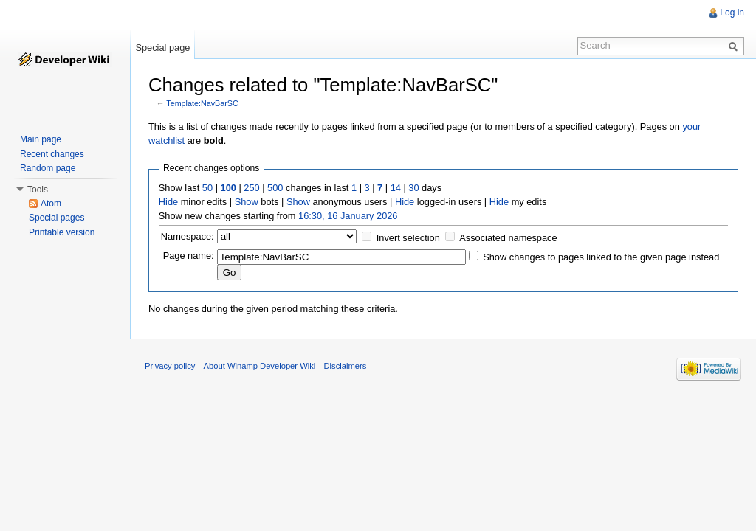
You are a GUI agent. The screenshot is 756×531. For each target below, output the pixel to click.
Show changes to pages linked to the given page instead (601, 257)
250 (251, 187)
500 (275, 187)
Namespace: (187, 236)
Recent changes (52, 154)
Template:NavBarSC (202, 103)
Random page (47, 168)
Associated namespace (508, 237)
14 (396, 187)
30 (413, 187)
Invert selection (408, 237)
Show (246, 201)
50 (207, 187)
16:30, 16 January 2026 (347, 215)
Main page (40, 139)
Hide (168, 201)
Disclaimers (344, 365)
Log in (732, 12)
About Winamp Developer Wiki (260, 365)
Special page (162, 47)
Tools (37, 189)
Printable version (61, 232)
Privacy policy (170, 365)
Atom (51, 203)
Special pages (56, 217)
